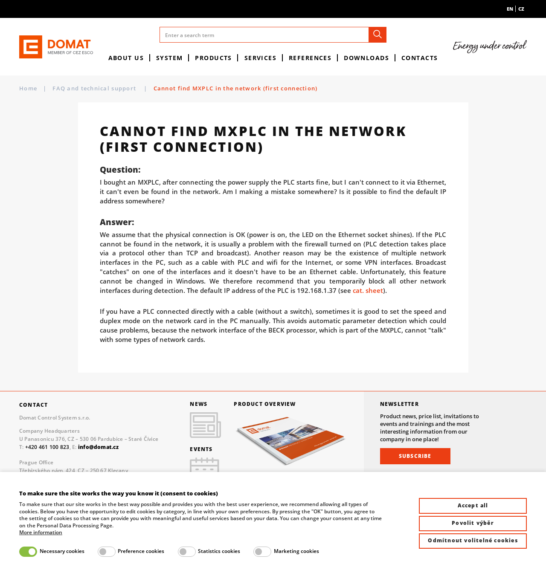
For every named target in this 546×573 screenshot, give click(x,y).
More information (40, 532)
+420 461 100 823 (47, 447)
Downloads (366, 58)
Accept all (473, 505)
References (310, 58)
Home (28, 88)
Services (260, 58)
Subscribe (415, 456)
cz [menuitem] (521, 9)
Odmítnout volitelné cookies (472, 540)
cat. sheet (368, 290)
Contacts (419, 58)
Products (213, 58)
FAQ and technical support (95, 88)
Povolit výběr (473, 523)
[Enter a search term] (273, 35)
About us (126, 58)
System (169, 58)
